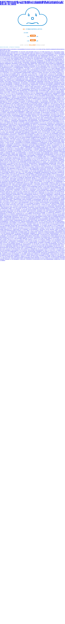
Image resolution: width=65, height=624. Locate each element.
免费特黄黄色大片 (58, 212)
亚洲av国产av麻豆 (53, 172)
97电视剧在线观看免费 (4, 134)
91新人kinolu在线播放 (46, 108)
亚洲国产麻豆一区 (22, 58)
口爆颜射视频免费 (40, 81)
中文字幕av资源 (57, 193)
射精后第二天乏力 (3, 93)
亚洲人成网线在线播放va (38, 58)
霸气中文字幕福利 (46, 64)
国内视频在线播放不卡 (21, 111)
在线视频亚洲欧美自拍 (45, 172)
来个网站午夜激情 (26, 63)
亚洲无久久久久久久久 (10, 167)
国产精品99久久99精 (30, 180)
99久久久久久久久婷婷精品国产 (30, 190)
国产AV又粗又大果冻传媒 (58, 154)
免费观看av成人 (47, 103)
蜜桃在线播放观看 (9, 84)
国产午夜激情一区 (46, 251)
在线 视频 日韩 (54, 256)
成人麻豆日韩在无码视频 (39, 207)
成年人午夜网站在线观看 (18, 104)
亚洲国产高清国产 (29, 156)
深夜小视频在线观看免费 (21, 97)
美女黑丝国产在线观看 (31, 161)
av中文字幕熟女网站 (10, 141)
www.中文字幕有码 (42, 89)
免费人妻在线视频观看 (15, 98)
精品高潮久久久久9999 (51, 220)
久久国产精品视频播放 (29, 173)
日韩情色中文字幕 (9, 123)
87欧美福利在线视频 (58, 59)
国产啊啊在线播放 (22, 156)
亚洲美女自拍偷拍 (41, 63)
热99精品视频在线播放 (29, 80)
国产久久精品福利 (3, 239)
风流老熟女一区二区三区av (55, 126)
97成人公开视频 (53, 64)
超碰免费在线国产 (17, 186)
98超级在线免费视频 (54, 234)
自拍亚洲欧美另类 (42, 150)
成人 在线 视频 (51, 142)
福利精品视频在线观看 (46, 130)
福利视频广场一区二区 (60, 98)
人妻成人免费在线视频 (10, 132)
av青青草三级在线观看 (49, 63)
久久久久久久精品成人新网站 (44, 256)
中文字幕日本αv (46, 133)
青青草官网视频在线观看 (34, 169)
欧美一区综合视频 (26, 220)
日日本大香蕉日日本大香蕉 (56, 108)
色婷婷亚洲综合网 (49, 69)
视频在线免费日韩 (42, 110)
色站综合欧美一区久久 (49, 51)
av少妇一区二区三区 (11, 93)
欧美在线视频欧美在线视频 (33, 90)
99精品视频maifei (3, 226)
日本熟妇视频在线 (37, 237)
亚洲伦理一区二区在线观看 (9, 165)
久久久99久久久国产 (31, 154)
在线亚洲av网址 (27, 67)
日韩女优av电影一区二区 (56, 88)
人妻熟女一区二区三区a (24, 88)
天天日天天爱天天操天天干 (9, 85)
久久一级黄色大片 (13, 97)
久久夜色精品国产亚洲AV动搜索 (44, 178)
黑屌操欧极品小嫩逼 (52, 163)
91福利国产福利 (29, 125)
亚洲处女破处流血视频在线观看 (34, 217)
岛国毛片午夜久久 (37, 182)
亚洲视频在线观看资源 (18, 220)
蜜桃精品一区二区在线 (36, 177)
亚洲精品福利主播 (14, 120)
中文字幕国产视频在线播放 (59, 222)
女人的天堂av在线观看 (17, 151)
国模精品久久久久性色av (57, 147)
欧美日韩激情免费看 (19, 93)
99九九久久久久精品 (14, 64)
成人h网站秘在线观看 (45, 112)
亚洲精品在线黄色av (37, 86)
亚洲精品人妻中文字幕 (21, 159)
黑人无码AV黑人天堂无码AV (13, 71)
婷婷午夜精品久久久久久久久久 (23, 169)
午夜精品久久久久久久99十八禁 (40, 97)
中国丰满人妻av (60, 163)
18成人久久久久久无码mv (34, 202)
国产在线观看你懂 (26, 126)
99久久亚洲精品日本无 (26, 141)
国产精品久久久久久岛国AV (46, 139)
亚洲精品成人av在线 (16, 81)
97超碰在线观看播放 (14, 51)
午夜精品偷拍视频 (25, 62)
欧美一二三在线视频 (39, 75)
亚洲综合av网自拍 (36, 235)
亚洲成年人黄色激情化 (54, 152)
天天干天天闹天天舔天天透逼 (29, 216)
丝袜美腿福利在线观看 (26, 72)
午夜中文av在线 (39, 133)
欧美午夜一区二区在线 (34, 67)
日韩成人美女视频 (9, 143)
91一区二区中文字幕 (37, 130)
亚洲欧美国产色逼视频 (10, 233)
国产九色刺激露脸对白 (6, 98)
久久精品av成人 (27, 99)
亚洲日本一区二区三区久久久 (37, 85)
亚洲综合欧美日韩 (44, 252)
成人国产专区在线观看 (55, 71)
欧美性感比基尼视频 (31, 251)
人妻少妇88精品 (52, 72)
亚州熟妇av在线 (58, 106)
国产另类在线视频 (5, 75)
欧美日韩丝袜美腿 (29, 198)
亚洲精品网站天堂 (33, 248)
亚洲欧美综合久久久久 (55, 173)
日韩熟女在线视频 (13, 178)
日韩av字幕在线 (46, 72)
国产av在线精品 (48, 145)
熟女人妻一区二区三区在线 (59, 246)
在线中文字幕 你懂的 (8, 160)
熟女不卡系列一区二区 (41, 185)
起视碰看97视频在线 (33, 242)
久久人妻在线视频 (47, 60)
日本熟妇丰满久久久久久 (18, 190)
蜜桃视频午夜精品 (33, 63)
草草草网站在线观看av (50, 95)
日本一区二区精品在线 (54, 208)
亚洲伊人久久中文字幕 (22, 119)
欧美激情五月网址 (26, 69)
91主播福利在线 (55, 151)
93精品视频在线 (57, 53)
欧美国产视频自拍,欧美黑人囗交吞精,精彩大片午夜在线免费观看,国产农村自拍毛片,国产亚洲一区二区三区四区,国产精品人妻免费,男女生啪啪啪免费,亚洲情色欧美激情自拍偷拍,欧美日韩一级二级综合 (32, 3)
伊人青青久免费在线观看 (22, 207)
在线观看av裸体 (34, 174)
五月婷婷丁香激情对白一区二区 (50, 238)
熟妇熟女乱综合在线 (58, 235)
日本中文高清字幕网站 (29, 121)
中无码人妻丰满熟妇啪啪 (40, 190)
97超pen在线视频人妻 (58, 190)
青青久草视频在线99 (26, 132)
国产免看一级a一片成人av (48, 80)
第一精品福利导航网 (31, 54)
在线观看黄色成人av (34, 142)
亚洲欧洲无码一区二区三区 (31, 159)
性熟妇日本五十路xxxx (55, 103)
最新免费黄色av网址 (23, 90)
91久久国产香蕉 (39, 151)
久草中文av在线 (58, 155)
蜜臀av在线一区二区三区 (7, 102)
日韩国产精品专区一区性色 (15, 138)
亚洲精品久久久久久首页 (25, 102)
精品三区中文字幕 (7, 129)
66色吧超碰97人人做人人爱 (57, 146)
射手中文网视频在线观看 (58, 69)
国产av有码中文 (21, 86)
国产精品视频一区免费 (19, 167)
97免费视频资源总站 (54, 156)
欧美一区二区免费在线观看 (39, 193)
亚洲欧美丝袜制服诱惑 (39, 250)
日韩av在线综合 (42, 229)
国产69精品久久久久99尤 (21, 230)
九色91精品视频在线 (19, 142)
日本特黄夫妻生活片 (49, 150)
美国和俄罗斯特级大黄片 (49, 167)
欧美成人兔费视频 (53, 94)
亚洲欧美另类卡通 (6, 106)
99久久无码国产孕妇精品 (19, 94)
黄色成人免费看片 (9, 54)
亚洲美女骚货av (32, 77)
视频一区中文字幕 (44, 200)
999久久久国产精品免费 (28, 200)
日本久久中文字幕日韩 (27, 243)
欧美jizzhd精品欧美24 (17, 150)
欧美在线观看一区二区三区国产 (40, 134)
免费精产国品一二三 (54, 189)
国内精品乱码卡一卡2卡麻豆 (38, 194)
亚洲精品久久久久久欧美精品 (36, 72)
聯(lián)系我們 (32, 44)
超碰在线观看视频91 (42, 196)
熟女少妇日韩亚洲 (4, 88)
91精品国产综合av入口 (60, 123)
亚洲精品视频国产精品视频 (17, 244)
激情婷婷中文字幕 (43, 160)
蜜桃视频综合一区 (22, 155)
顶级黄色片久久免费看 (29, 86)
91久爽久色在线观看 (7, 95)
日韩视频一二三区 (46, 161)
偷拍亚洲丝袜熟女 (43, 169)
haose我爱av (29, 71)
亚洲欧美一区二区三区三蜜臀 (8, 137)
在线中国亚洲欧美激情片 (53, 243)
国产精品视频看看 (37, 200)
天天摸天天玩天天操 (50, 107)
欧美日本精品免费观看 (41, 95)
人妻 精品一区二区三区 (41, 107)
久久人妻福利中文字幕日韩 (12, 86)
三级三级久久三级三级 (29, 76)
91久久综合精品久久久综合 (14, 88)
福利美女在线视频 (42, 69)
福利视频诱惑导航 (56, 84)
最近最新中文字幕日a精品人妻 (13, 60)
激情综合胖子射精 (40, 246)
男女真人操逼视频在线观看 (46, 88)
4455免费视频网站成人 (4, 221)
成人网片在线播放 (9, 90)
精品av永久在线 (33, 107)
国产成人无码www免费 (33, 103)
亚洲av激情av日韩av (30, 60)
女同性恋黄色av (15, 185)
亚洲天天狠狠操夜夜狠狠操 (33, 120)
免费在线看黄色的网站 (4, 124)
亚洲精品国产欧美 (56, 209)
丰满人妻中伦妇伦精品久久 (29, 94)
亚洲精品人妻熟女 (34, 191)
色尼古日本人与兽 (15, 160)
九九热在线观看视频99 (28, 247)
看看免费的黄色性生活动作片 (7, 67)
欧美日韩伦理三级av (26, 84)
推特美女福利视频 (14, 215)
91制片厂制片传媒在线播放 (53, 160)
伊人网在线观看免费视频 (36, 199)
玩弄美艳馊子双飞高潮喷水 (8, 220)
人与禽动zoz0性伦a (8, 89)
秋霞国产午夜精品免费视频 (26, 115)
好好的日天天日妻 (44, 73)
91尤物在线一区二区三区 (38, 221)
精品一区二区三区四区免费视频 (33, 176)
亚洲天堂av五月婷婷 (47, 76)
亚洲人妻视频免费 (8, 107)
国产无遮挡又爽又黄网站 (12, 76)
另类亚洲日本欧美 (44, 177)
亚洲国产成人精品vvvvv (25, 246)
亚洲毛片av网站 (57, 80)
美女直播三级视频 (33, 132)
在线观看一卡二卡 (46, 156)
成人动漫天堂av (45, 137)
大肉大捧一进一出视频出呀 (25, 255)
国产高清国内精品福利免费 (27, 194)
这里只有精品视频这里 (29, 134)
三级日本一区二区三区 (42, 132)
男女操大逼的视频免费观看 (18, 116)
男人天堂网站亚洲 (54, 81)
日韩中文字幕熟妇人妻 (6, 202)
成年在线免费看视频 (33, 143)
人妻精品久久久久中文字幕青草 (43, 233)
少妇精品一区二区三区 (57, 117)
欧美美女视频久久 (27, 164)
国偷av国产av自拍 (34, 255)
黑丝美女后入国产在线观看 (15, 209)
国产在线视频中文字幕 (58, 77)
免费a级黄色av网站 (31, 75)
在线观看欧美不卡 (9, 164)
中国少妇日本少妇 (7, 215)
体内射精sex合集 (30, 58)
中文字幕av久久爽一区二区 (11, 108)
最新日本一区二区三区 (57, 213)
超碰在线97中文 (39, 161)
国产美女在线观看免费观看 (56, 187)
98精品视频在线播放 (40, 82)
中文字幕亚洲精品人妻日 (40, 155)
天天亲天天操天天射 (13, 173)
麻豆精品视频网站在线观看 (25, 196)
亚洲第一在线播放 (60, 161)
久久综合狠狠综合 (53, 159)
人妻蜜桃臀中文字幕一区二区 (30, 195)
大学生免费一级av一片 (25, 189)
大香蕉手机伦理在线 (48, 93)
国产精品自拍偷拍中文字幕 (38, 259)
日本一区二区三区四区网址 (43, 248)
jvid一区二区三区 (33, 95)
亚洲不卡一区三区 (27, 73)
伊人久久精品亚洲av (27, 116)
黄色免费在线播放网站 (16, 115)
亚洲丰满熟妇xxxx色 (20, 68)
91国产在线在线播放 (30, 51)
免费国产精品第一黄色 (21, 180)
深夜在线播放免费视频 (53, 86)
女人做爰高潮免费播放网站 (19, 80)
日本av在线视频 (18, 187)
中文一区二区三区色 (43, 224)
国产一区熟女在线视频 (23, 75)
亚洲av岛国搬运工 (51, 99)
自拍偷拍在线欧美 (51, 124)
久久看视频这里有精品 (43, 142)
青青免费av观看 (3, 53)
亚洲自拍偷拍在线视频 (32, 209)
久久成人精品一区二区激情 (16, 203)
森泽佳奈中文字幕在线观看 (42, 98)
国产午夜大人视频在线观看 (31, 128)
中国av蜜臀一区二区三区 (47, 104)
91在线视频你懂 (21, 76)
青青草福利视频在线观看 (34, 126)
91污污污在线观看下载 (19, 177)
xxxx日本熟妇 (21, 53)
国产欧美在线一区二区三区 (25, 138)
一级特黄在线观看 (18, 132)
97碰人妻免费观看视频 (38, 60)
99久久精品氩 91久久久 (42, 119)
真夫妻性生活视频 (13, 111)
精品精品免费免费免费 (32, 81)
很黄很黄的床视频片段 (58, 150)
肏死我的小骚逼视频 (52, 98)
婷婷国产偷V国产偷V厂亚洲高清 (22, 77)
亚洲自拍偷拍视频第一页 (4, 97)
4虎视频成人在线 (50, 77)
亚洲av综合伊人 (24, 158)
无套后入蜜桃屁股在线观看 (43, 55)
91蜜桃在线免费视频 (50, 190)
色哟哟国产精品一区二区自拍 (54, 137)
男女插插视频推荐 (16, 189)
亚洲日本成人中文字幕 (25, 95)
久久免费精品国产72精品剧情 (34, 88)
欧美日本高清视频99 (36, 112)
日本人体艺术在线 (22, 51)
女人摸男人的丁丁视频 (22, 239)
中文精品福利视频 (32, 62)
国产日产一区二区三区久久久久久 (39, 125)
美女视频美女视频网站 (58, 75)
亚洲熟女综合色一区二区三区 (57, 85)
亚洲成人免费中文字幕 (15, 55)
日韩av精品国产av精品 (41, 209)
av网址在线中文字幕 (35, 115)
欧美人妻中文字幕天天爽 (51, 138)
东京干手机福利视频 (45, 182)
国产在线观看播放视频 (36, 172)
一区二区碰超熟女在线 (30, 212)
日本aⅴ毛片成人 (45, 99)
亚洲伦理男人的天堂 (27, 191)
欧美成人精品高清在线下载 (53, 119)
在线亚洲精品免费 (16, 82)
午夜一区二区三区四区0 (12, 119)
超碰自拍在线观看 (26, 139)
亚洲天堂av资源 (18, 165)
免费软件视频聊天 (20, 193)
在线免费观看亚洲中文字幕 (39, 180)
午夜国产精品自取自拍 (34, 69)
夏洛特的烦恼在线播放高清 (44, 208)
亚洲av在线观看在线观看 (13, 181)
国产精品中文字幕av (23, 55)
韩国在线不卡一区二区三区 (31, 185)
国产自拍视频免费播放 (58, 63)
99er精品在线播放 (17, 110)
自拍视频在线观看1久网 (47, 247)
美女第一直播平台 (14, 202)
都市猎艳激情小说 (55, 76)
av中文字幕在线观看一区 (19, 85)
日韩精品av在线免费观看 (26, 199)
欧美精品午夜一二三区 (9, 110)
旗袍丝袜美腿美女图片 (59, 124)
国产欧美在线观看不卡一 (45, 189)
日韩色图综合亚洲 (19, 213)
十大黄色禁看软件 (61, 54)
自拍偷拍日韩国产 (47, 81)
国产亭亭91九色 (32, 151)
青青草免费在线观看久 (9, 69)
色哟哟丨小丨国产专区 (34, 150)
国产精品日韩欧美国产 (43, 67)
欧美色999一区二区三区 (44, 126)
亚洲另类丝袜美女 (3, 163)
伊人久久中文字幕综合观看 (25, 174)
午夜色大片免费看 (33, 220)
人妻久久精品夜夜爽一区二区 (56, 145)
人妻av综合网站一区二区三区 (55, 164)
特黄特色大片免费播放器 (32, 98)
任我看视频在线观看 (20, 108)
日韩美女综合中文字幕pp (17, 191)
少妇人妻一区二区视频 (4, 99)
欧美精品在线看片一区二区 (52, 54)
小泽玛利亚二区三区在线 (20, 128)
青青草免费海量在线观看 (32, 55)
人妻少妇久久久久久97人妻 (55, 90)
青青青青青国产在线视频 (11, 230)
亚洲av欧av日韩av (59, 182)
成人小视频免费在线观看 (21, 125)
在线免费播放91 (39, 251)
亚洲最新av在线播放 (12, 125)
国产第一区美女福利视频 (20, 130)
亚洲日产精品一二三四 (36, 73)
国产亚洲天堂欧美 (55, 58)
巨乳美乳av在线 (62, 133)
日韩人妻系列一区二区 (9, 190)
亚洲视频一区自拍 (29, 111)
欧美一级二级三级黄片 (34, 256)
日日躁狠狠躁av (4, 176)
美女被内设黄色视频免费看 (5, 55)
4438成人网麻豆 (49, 143)
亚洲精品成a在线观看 (9, 189)
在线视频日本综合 (17, 54)
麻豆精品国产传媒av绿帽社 (13, 155)
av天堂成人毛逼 (13, 106)
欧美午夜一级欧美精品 (50, 229)
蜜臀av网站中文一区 (50, 174)
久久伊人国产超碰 (38, 108)
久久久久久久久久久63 (32, 215)
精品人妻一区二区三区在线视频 (10, 73)
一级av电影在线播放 (24, 82)
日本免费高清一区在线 (60, 99)
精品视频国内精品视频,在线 (42, 62)
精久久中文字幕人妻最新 (17, 126)
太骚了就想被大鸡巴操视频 (54, 203)
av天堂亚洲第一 (29, 224)
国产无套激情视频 (14, 121)
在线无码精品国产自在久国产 (14, 221)
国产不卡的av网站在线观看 (6, 158)
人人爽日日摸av (6, 77)
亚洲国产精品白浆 (9, 191)
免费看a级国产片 (31, 64)
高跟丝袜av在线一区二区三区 (44, 191)
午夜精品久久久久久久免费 (38, 238)
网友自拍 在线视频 (5, 204)
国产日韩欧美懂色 (49, 84)
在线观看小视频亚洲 (28, 235)
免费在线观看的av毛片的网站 (17, 63)
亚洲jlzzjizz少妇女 (34, 164)
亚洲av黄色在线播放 (11, 226)
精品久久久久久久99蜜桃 (29, 167)
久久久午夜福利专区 (20, 200)
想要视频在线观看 (38, 216)
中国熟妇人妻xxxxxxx (24, 217)
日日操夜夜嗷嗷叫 (21, 121)
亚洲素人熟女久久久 (17, 246)
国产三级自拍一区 (7, 117)
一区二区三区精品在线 (35, 68)
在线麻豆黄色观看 (28, 177)
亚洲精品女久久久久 (39, 53)
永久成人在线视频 (18, 141)
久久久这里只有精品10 (56, 165)
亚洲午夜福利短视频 (29, 130)
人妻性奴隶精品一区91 (51, 123)
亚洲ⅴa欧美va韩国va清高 (5, 51)
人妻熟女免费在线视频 (7, 216)
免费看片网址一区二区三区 (27, 238)
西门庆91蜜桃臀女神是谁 (45, 237)
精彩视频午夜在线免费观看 (49, 231)
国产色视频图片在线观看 (38, 76)
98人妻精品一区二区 (51, 62)
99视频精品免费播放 (40, 93)
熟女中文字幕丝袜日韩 (56, 134)
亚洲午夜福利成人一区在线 (35, 189)
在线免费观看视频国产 (26, 89)
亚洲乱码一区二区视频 (51, 132)
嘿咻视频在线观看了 (16, 146)
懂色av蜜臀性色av (12, 247)
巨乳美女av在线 (27, 93)
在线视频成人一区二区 (16, 95)
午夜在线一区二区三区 (34, 181)
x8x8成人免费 (13, 257)
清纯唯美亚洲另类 (53, 161)
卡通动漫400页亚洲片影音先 (54, 199)
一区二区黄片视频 (24, 110)
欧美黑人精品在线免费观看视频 (24, 124)
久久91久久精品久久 (45, 203)
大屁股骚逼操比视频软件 (48, 117)
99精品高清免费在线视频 (44, 202)
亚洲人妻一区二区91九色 (45, 111)
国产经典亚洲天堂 (17, 143)
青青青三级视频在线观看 (49, 59)
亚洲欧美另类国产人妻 (17, 229)
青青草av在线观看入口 (18, 69)
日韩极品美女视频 (28, 112)
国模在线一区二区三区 (17, 89)
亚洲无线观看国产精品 (45, 94)
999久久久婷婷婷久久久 (25, 248)
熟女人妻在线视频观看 (51, 110)
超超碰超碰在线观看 (34, 84)
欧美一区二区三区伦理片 (53, 67)
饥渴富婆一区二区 (32, 117)
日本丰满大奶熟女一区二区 (5, 231)
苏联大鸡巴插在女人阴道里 (59, 51)
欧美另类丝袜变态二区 (13, 134)
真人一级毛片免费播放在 (27, 213)
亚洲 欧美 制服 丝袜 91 (57, 143)
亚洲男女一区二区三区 (31, 158)
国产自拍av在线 (5, 161)
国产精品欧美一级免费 (25, 211)
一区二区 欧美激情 (44, 217)
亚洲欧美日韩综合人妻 (36, 204)
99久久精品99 (49, 134)
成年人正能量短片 (20, 147)
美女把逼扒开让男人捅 (49, 222)
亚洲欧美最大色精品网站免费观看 (27, 221)
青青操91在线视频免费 (26, 137)
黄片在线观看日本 (37, 203)
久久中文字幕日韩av (41, 239)
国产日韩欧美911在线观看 (53, 217)
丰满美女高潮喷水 (8, 81)
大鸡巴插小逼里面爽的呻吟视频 (39, 147)
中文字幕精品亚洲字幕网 (35, 252)
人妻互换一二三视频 (20, 73)
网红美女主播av (38, 94)
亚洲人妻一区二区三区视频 (39, 51)
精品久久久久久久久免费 (21, 224)
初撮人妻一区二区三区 (18, 123)
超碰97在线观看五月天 (42, 220)
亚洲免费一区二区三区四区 (8, 104)
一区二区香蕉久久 (27, 68)
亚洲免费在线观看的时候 (47, 151)
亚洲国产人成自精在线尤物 (49, 75)
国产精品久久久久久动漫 (46, 71)
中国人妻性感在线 (32, 129)
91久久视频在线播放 (6, 225)
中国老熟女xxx (40, 103)
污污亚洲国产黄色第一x (21, 222)
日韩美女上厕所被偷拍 (14, 58)
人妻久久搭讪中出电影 (38, 80)
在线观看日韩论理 (17, 59)
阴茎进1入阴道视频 (22, 185)
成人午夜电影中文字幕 (5, 58)
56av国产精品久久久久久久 (38, 59)
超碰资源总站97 (4, 116)
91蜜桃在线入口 (52, 182)
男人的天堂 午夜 (9, 248)
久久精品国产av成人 (51, 196)
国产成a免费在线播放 (48, 129)
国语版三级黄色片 (23, 81)
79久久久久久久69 (42, 123)
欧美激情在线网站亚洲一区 (35, 102)
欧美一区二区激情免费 (24, 129)
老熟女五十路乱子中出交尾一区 (27, 59)
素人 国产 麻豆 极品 (35, 243)
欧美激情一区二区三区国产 (11, 139)
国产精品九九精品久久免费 (49, 221)
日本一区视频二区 (59, 138)
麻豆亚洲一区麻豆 (40, 129)
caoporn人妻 (32, 93)
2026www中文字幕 (38, 121)
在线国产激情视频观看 (25, 165)
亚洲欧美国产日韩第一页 (53, 55)
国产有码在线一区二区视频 (25, 107)
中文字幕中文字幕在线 (50, 155)
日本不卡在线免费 (57, 142)
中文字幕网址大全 (57, 168)
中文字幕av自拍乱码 (47, 187)
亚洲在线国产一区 (18, 243)
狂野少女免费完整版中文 (20, 112)
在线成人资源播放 (55, 89)
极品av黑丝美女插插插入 (51, 97)
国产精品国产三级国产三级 (30, 53)
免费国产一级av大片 (30, 230)
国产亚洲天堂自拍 (42, 168)
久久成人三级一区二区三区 (49, 230)
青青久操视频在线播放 (40, 106)
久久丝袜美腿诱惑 (32, 82)
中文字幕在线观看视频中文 (34, 229)
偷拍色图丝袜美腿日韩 (36, 71)
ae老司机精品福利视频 (17, 72)
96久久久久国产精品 (60, 112)
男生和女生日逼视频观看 (7, 82)
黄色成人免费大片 (5, 178)
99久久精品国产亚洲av (49, 193)
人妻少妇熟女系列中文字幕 (45, 234)
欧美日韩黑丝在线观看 (54, 186)
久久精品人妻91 (28, 85)
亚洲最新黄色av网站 (56, 141)
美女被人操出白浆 (23, 98)
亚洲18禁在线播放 (54, 60)
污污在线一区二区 (36, 111)
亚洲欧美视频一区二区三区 (39, 257)
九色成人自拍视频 (57, 125)
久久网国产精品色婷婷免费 (32, 119)
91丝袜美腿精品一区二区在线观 (57, 111)
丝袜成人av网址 (36, 224)
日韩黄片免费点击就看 (15, 103)
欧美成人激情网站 (16, 174)
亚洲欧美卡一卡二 (45, 86)
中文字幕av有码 (18, 233)
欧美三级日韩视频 (12, 128)
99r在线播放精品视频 (39, 154)
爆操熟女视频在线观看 (23, 64)
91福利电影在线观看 (56, 244)
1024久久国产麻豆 (38, 64)
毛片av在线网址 (22, 60)
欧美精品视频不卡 (16, 102)
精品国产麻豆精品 (37, 152)
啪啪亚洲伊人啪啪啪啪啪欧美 (5, 63)
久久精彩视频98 (24, 54)
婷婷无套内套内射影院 (4, 222)
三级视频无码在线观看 (10, 112)
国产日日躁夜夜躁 (55, 257)
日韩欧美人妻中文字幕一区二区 (12, 53)
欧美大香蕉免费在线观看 (42, 124)
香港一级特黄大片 (54, 102)
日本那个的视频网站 (58, 167)
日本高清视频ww (59, 211)
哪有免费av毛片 (19, 139)
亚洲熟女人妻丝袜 (48, 244)
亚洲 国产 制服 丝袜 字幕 (51, 169)
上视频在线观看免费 (56, 93)
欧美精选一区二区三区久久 (47, 213)
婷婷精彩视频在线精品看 (48, 154)
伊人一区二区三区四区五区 (36, 99)
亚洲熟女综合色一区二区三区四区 (6, 150)
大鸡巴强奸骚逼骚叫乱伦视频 (40, 77)
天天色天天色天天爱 (25, 143)
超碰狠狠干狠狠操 (14, 154)
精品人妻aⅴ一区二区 (19, 226)
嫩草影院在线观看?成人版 (46, 102)
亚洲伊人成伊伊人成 (13, 207)
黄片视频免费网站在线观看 (29, 257)
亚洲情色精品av (6, 138)
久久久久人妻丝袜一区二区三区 (7, 62)
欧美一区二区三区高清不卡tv (41, 54)
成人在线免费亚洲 (25, 234)
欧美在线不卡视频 (39, 117)
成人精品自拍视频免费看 (48, 82)
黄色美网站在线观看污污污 (49, 53)
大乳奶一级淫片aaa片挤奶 (9, 80)
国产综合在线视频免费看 (54, 116)
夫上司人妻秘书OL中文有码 (12, 163)
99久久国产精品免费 (24, 103)
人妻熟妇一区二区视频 (59, 229)
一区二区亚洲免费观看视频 (25, 146)
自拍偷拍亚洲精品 (35, 208)
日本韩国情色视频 (21, 173)
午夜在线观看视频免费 (55, 237)
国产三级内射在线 (25, 150)
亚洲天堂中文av (13, 77)
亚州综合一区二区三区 (60, 238)
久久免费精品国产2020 (17, 84)
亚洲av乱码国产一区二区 (7, 72)
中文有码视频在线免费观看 (18, 67)
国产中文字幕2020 (34, 89)
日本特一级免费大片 (47, 58)
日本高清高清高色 (42, 84)
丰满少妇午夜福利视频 (10, 243)
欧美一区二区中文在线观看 (47, 141)
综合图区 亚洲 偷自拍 (60, 62)
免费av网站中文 (34, 178)
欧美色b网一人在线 (6, 242)
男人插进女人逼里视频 (58, 226)
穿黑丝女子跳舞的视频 (55, 68)
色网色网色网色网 (26, 244)
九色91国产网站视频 (18, 62)
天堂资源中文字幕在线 (21, 106)
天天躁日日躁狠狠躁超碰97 (45, 115)
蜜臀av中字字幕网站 (7, 154)
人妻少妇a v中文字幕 (52, 73)
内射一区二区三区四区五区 (23, 163)
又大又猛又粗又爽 (43, 235)
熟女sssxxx (10, 116)
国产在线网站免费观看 (55, 121)
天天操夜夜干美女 (12, 198)
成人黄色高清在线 (22, 71)
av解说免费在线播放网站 (57, 158)
